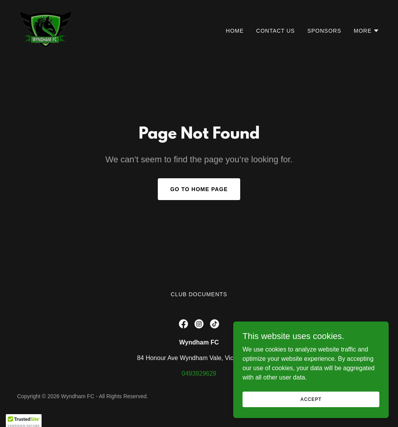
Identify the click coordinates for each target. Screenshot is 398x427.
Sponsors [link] (324, 31)
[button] (366, 30)
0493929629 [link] (199, 373)
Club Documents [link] (199, 294)
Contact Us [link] (275, 31)
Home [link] (235, 31)
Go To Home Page (199, 189)
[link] (46, 29)
